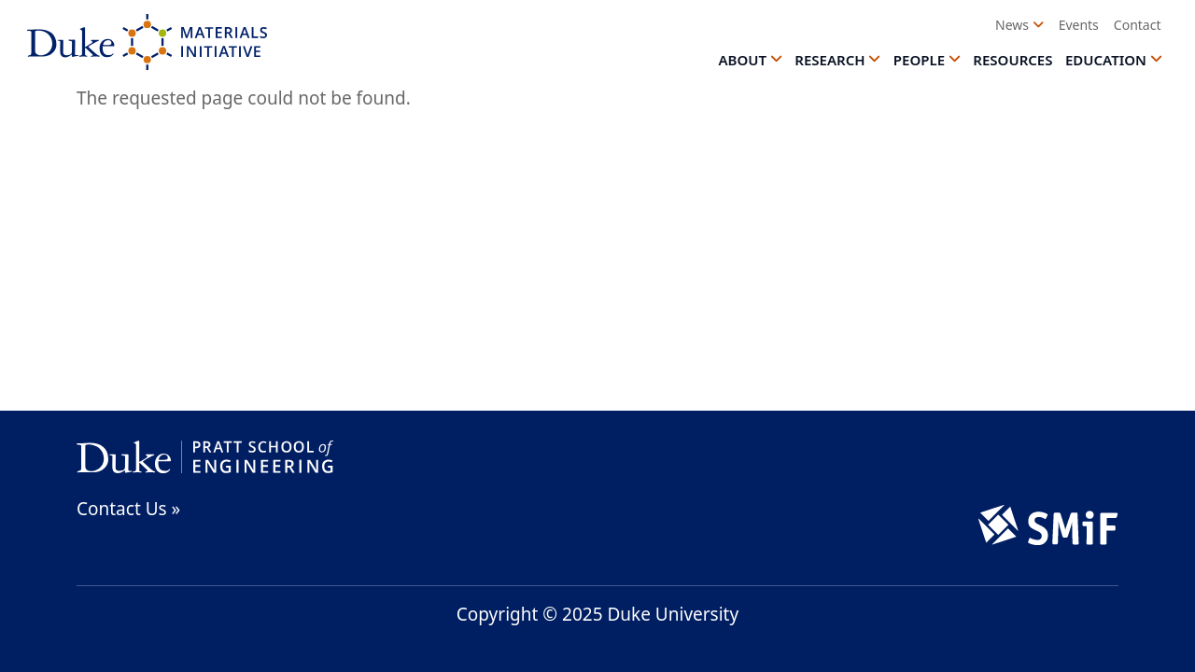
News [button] (1012, 25)
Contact (1137, 25)
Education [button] (1105, 59)
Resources (1012, 59)
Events (1079, 25)
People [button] (919, 59)
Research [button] (829, 59)
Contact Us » (128, 509)
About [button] (742, 59)
